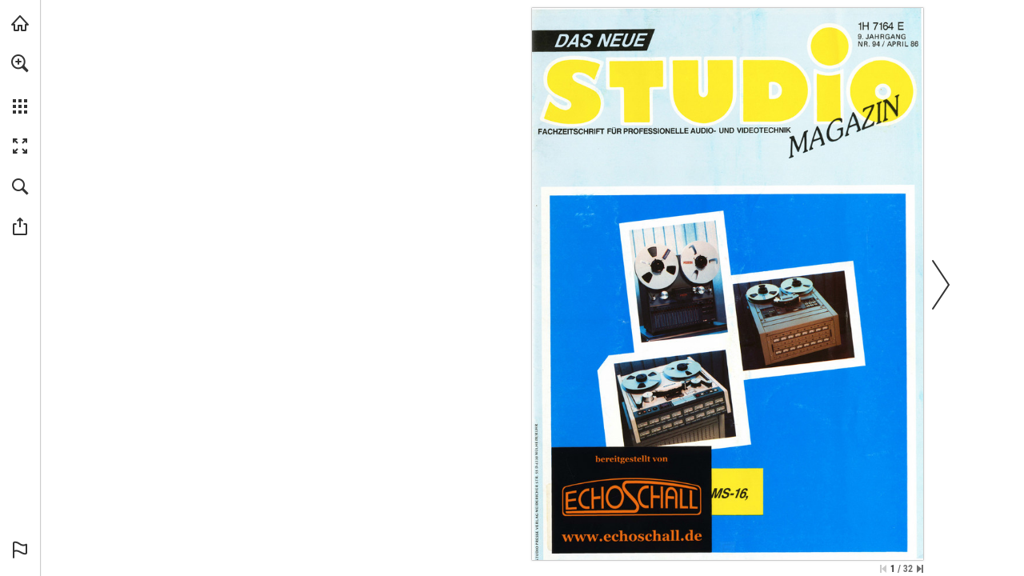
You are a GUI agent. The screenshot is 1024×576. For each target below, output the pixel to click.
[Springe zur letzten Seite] (920, 569)
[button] (20, 63)
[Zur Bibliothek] (630, 499)
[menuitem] (20, 84)
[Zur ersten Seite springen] (883, 569)
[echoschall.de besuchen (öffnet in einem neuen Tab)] (20, 23)
